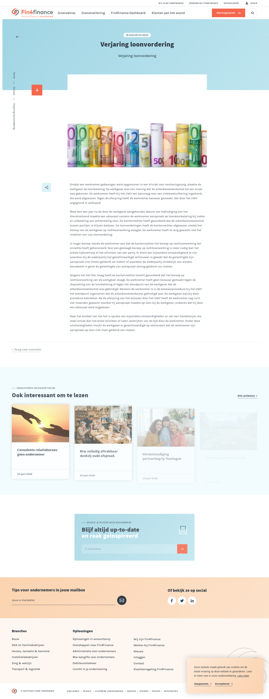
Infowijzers (231, 3)
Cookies (131, 691)
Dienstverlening (93, 13)
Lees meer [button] (243, 675)
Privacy (87, 691)
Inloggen (139, 657)
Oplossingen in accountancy (92, 639)
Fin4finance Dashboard (128, 13)
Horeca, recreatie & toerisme (31, 651)
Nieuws (138, 651)
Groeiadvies (66, 13)
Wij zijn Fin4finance (171, 3)
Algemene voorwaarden (109, 691)
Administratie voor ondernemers (94, 651)
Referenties (171, 691)
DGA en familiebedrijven (28, 645)
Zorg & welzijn (22, 663)
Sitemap (144, 691)
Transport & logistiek (26, 669)
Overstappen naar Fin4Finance (93, 645)
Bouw (15, 639)
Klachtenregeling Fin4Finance (153, 669)
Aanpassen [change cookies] (201, 683)
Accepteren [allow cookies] (222, 683)
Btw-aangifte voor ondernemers (94, 657)
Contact (139, 663)
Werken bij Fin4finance (203, 3)
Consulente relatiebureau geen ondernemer (37, 464)
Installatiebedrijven (25, 657)
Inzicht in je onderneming (90, 669)
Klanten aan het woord (168, 13)
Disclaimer (73, 691)
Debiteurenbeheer (84, 663)
